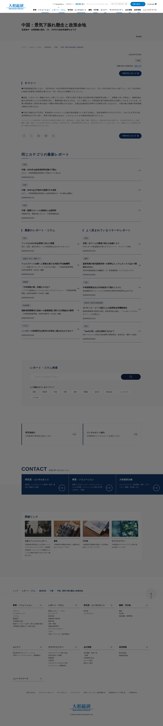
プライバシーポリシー (46, 692)
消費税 (85, 392)
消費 (34, 392)
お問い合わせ (138, 4)
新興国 (25, 282)
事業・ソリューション (22, 605)
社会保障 (26, 305)
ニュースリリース (20, 679)
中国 (55, 47)
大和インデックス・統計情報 (94, 692)
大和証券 (133, 692)
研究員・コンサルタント (94, 605)
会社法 (97, 392)
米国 (86, 238)
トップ (23, 47)
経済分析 (48, 47)
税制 (86, 258)
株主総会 (109, 392)
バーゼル (36, 397)
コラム (25, 326)
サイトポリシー (62, 692)
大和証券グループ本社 (116, 692)
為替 (75, 392)
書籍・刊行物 (125, 605)
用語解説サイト (75, 4)
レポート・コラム (35, 47)
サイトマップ (75, 692)
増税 (65, 392)
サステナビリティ (56, 647)
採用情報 (123, 647)
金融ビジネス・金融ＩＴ (31, 258)
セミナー (17, 647)
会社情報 (87, 647)
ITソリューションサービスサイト (97, 4)
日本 (24, 238)
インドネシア (123, 392)
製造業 (44, 392)
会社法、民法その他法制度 (94, 303)
